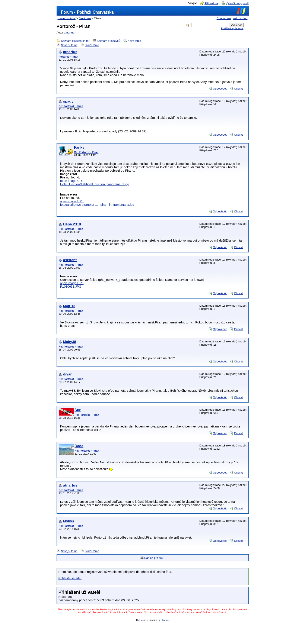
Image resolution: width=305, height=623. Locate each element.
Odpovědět (220, 88)
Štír (78, 410)
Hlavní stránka (67, 18)
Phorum (165, 620)
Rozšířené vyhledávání (232, 28)
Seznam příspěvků (108, 40)
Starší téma (92, 45)
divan (68, 374)
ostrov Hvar (240, 18)
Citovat (238, 88)
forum (143, 620)
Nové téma (134, 40)
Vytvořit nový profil (237, 3)
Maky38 (69, 342)
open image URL (72, 181)
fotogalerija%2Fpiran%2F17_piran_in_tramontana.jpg (97, 204)
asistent (70, 260)
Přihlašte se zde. (70, 578)
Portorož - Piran (68, 56)
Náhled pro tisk (153, 557)
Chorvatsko (224, 18)
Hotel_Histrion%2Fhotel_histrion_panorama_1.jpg (94, 184)
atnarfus (69, 32)
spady (68, 101)
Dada (79, 446)
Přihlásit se (211, 3)
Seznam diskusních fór (75, 40)
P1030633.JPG (70, 286)
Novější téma (69, 45)
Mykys (68, 521)
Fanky (79, 147)
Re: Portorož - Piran (71, 106)
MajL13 (69, 306)
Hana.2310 (72, 224)
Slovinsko (85, 18)
